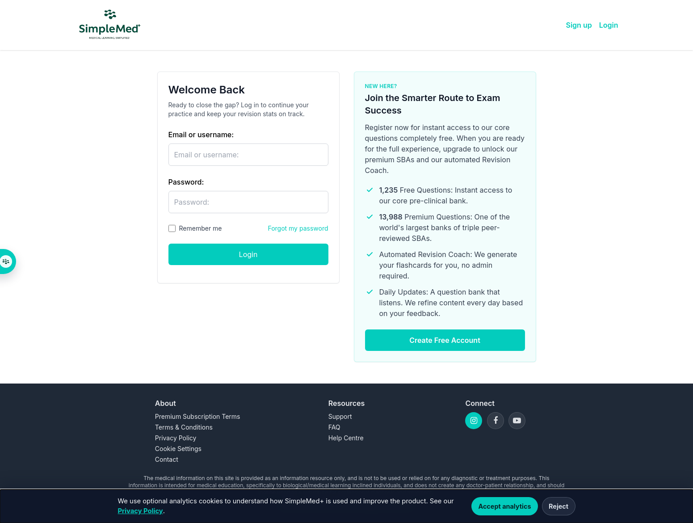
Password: (186, 181)
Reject (558, 506)
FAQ (334, 427)
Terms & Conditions (184, 427)
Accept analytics (504, 506)
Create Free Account (444, 340)
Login (608, 25)
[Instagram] (473, 420)
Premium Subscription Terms (197, 416)
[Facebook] (495, 420)
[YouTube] (516, 420)
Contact (166, 459)
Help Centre (346, 438)
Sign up (579, 25)
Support (340, 416)
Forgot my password (298, 228)
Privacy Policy (140, 511)
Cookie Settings (178, 448)
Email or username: (201, 134)
